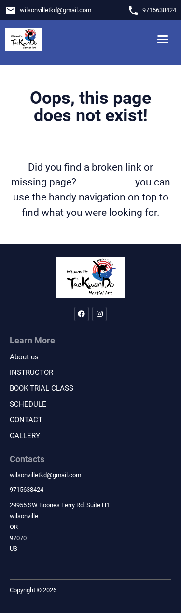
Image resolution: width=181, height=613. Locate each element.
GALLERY (25, 435)
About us (24, 357)
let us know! (106, 182)
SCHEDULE (28, 404)
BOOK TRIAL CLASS (41, 388)
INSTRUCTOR (31, 372)
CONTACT (26, 419)
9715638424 (159, 10)
